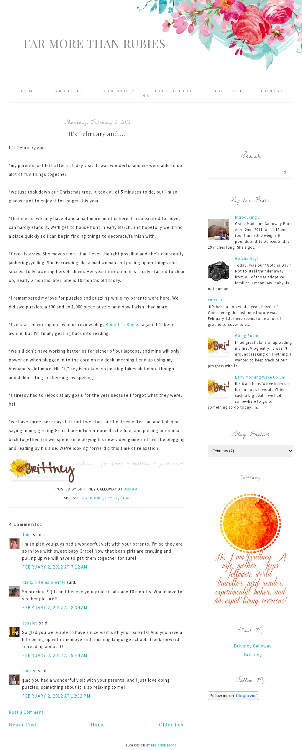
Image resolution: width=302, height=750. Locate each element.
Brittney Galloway (253, 646)
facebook (112, 463)
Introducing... (247, 217)
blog (82, 497)
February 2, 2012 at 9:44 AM (55, 655)
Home (29, 90)
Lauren (29, 670)
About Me (70, 90)
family (111, 497)
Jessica (30, 623)
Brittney (253, 655)
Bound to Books (122, 324)
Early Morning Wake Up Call (261, 377)
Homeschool (173, 90)
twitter (141, 463)
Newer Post (23, 724)
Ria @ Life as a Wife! (43, 582)
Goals (126, 497)
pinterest (172, 463)
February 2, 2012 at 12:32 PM (56, 696)
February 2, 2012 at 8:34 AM (55, 607)
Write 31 (215, 300)
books (96, 497)
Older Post (172, 724)
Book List (227, 90)
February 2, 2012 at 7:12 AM (55, 567)
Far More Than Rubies (95, 43)
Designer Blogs (164, 745)
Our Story (119, 90)
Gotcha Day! (246, 258)
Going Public (247, 335)
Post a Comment (26, 712)
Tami (27, 534)
